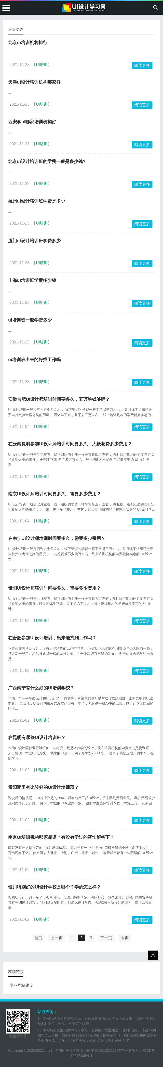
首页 (38, 938)
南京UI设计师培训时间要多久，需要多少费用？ (54, 493)
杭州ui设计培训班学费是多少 (36, 201)
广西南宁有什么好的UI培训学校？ (41, 687)
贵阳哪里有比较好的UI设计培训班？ (43, 787)
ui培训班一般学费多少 (30, 320)
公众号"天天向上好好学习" (109, 1040)
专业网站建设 (21, 985)
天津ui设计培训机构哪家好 (34, 82)
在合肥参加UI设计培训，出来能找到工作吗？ (52, 637)
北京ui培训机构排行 (27, 42)
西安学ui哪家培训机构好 (32, 121)
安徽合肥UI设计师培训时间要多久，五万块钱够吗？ (59, 399)
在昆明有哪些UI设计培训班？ (37, 737)
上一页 (57, 938)
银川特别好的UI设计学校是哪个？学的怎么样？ (54, 887)
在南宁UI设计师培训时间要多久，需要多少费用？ (56, 538)
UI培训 (42, 65)
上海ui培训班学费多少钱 (32, 280)
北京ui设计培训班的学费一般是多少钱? (46, 161)
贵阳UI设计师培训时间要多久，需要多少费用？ (54, 588)
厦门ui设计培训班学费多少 (34, 240)
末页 (125, 938)
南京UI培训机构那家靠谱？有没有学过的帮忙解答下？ (61, 837)
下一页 (106, 938)
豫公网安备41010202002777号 (104, 1050)
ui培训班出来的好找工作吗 (34, 359)
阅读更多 (142, 65)
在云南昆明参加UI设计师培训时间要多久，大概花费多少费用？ (70, 443)
